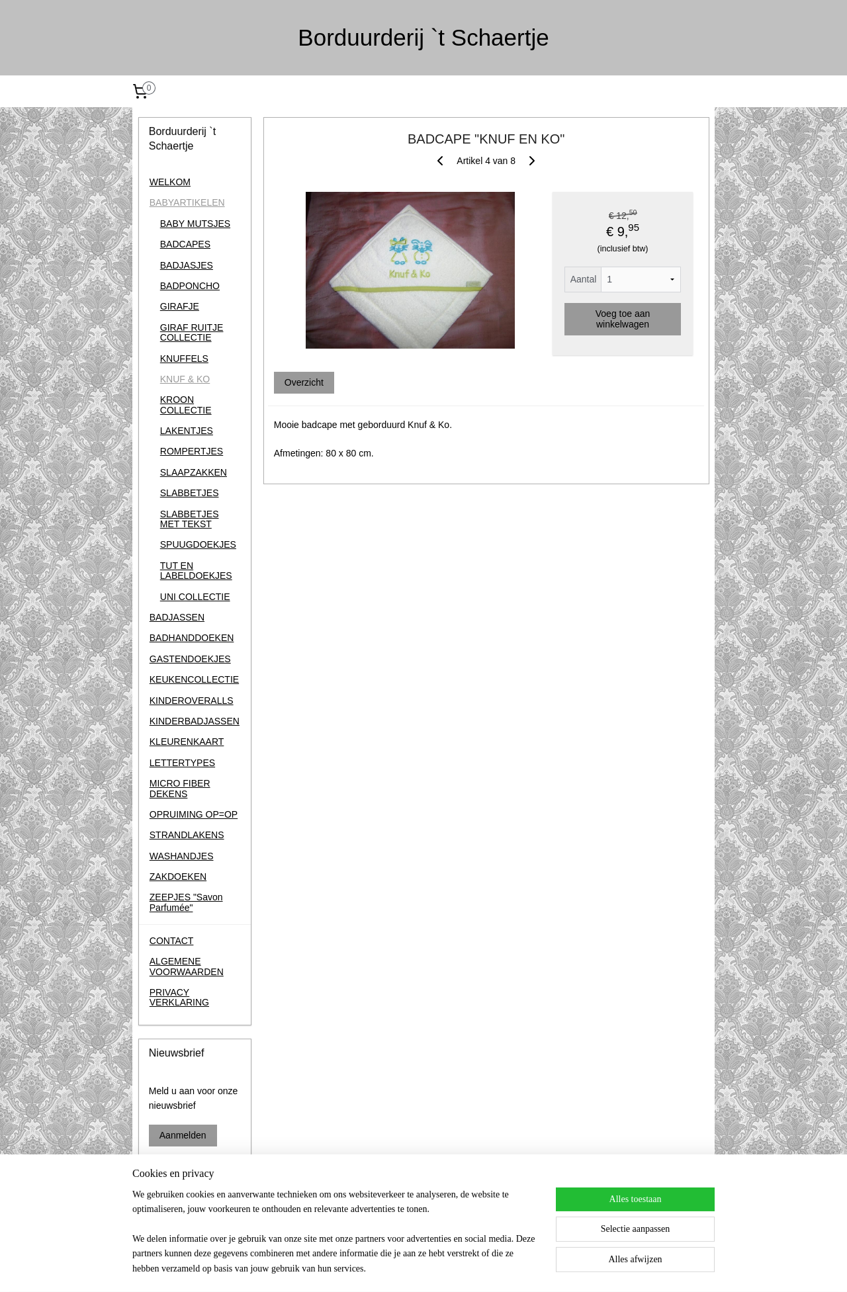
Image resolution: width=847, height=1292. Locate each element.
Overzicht (303, 382)
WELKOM (170, 182)
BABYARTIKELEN (187, 202)
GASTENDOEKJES (190, 659)
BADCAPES (185, 244)
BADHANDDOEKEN (192, 637)
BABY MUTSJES (195, 223)
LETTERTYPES (182, 762)
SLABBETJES (189, 493)
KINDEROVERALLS (192, 700)
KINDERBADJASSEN (195, 721)
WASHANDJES (182, 856)
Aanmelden (182, 1135)
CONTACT (172, 940)
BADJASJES (186, 265)
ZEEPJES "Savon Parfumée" (186, 902)
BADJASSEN (177, 617)
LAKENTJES (186, 430)
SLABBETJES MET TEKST (189, 519)
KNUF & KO (185, 379)
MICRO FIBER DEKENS (180, 788)
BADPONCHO (190, 285)
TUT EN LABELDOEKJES (196, 570)
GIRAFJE (179, 306)
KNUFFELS (184, 358)
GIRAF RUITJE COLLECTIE (192, 332)
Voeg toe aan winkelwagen (622, 318)
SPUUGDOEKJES (198, 544)
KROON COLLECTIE (186, 404)
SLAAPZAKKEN (193, 472)
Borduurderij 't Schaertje (177, 1218)
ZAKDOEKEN (178, 876)
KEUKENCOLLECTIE (194, 679)
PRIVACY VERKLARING (179, 997)
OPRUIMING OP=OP (194, 814)
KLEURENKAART (187, 741)
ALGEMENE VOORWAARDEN (187, 966)
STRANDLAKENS (187, 835)
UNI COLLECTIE (195, 596)
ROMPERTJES (191, 451)
